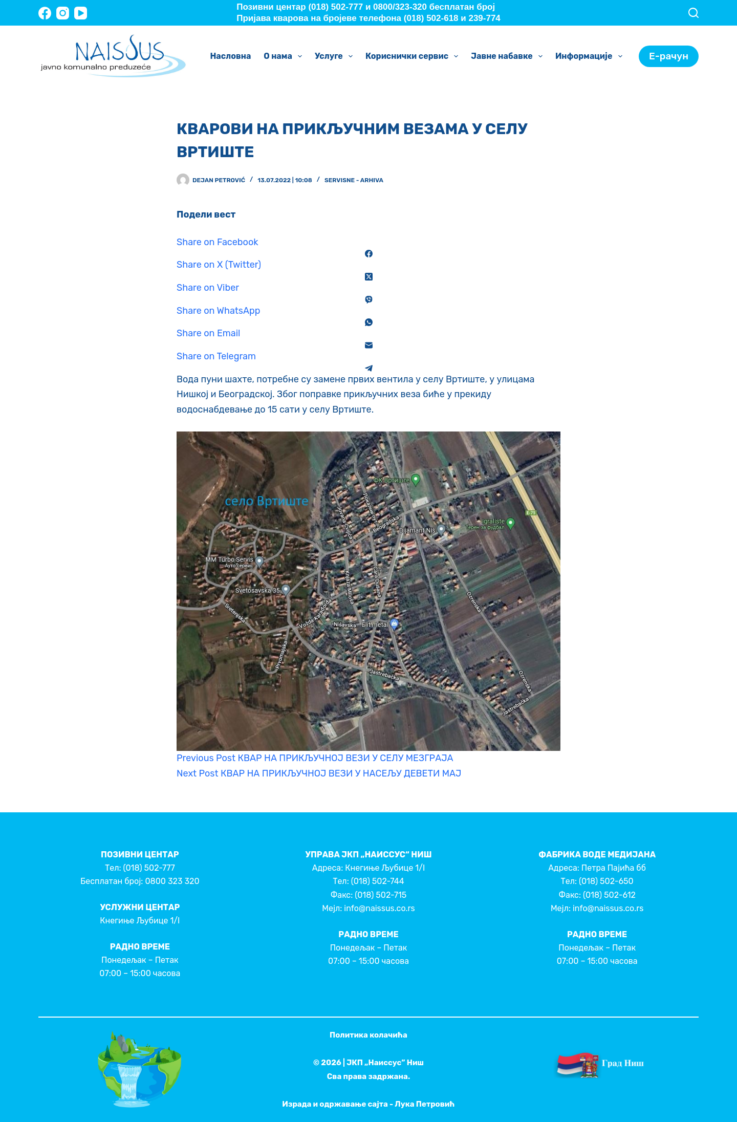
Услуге (336, 56)
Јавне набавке (509, 56)
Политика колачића (368, 1035)
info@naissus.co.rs (379, 908)
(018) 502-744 (377, 881)
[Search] (693, 13)
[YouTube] (80, 13)
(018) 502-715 (380, 895)
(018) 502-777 (149, 868)
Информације (590, 56)
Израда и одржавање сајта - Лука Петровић (368, 1104)
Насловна (230, 56)
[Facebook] (44, 13)
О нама (285, 56)
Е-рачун (668, 56)
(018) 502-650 (606, 881)
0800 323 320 (172, 881)
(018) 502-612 (609, 895)
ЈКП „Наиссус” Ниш (385, 1062)
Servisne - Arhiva (353, 180)
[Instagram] (62, 13)
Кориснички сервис (413, 56)
